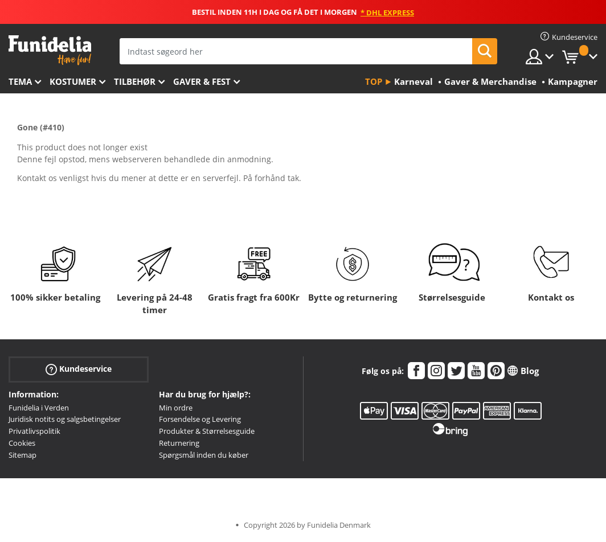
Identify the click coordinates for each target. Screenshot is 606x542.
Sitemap (22, 455)
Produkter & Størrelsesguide (207, 431)
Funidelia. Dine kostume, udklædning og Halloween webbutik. (50, 50)
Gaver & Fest (202, 81)
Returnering (179, 443)
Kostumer (73, 81)
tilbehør (134, 81)
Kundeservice (79, 369)
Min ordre (176, 408)
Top (373, 81)
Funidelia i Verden (39, 408)
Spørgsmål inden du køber (203, 455)
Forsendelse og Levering (200, 419)
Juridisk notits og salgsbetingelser (65, 419)
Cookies (22, 443)
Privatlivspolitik (34, 431)
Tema (20, 81)
